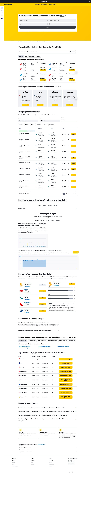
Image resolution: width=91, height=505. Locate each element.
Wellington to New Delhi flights (63, 346)
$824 (62, 15)
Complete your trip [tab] (32, 340)
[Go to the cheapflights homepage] (8, 4)
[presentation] (65, 15)
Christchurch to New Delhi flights (44, 346)
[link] (25, 105)
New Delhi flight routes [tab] (52, 340)
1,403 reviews (27, 299)
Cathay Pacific (27, 295)
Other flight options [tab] (63, 340)
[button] (89, 1)
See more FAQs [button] (39, 332)
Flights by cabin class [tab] (42, 340)
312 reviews (26, 312)
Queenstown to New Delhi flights (44, 348)
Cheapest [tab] (21, 56)
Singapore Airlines (27, 282)
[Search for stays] (1, 10)
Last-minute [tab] (31, 56)
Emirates (26, 289)
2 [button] (66, 193)
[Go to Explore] (1, 15)
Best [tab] (26, 56)
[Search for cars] (1, 13)
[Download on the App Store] (71, 465)
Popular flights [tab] (72, 340)
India (24, 41)
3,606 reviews (27, 292)
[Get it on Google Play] (71, 462)
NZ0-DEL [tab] (37, 220)
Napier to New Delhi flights (24, 348)
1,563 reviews (27, 286)
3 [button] (68, 193)
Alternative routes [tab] (22, 340)
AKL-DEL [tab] (44, 205)
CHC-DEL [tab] (50, 205)
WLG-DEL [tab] (39, 205)
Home (19, 41)
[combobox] (21, 18)
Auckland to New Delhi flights (24, 346)
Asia (21, 41)
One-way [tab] (38, 56)
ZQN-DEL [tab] (55, 205)
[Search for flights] (1, 8)
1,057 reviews (27, 305)
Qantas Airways (27, 302)
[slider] (77, 121)
